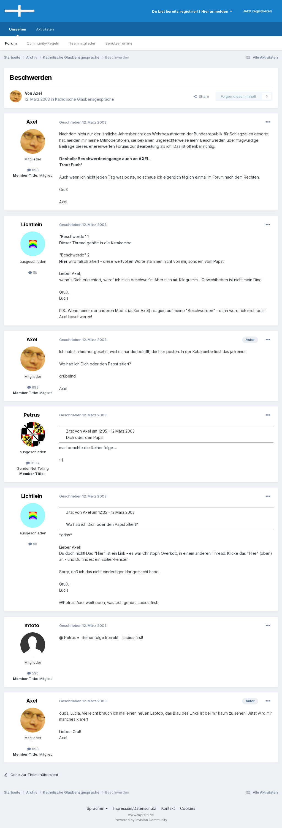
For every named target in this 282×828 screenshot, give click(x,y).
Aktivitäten (45, 29)
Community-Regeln (43, 43)
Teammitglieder (82, 43)
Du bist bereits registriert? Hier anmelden (192, 11)
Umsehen (17, 31)
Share (201, 96)
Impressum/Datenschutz (134, 808)
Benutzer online (118, 43)
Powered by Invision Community (141, 820)
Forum (11, 43)
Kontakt (168, 808)
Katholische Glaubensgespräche (84, 99)
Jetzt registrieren (257, 11)
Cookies (187, 808)
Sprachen (97, 808)
